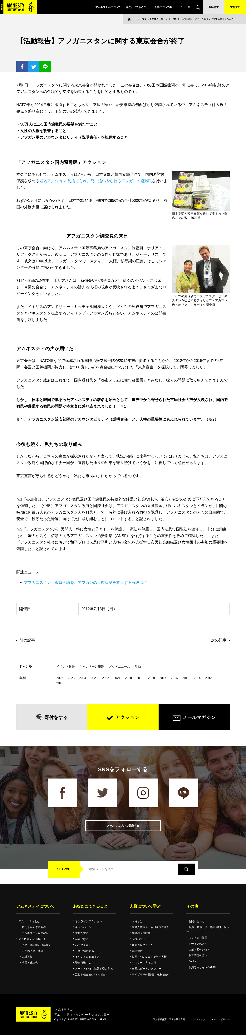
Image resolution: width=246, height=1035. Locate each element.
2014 (197, 678)
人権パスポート (141, 939)
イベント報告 (65, 666)
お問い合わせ (197, 921)
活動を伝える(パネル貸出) (90, 974)
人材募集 (27, 956)
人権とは (137, 921)
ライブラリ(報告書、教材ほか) (150, 974)
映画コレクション (142, 944)
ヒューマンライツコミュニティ (151, 19)
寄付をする (56, 717)
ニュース (185, 7)
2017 (162, 678)
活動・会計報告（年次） (36, 944)
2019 (139, 678)
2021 (117, 678)
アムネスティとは (29, 921)
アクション (127, 717)
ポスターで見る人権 (144, 962)
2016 (174, 678)
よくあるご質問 (198, 937)
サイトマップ (198, 1019)
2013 (208, 678)
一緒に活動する (84, 950)
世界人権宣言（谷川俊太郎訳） (151, 927)
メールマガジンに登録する (123, 825)
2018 (151, 678)
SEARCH (63, 869)
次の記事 (218, 640)
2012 (59, 683)
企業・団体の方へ (199, 949)
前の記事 (27, 640)
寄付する (235, 7)
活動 (174, 19)
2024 (82, 678)
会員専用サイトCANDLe (203, 967)
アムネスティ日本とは (31, 939)
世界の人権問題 (141, 933)
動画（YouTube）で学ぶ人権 (149, 956)
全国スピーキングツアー (146, 968)
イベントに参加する (87, 956)
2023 (94, 678)
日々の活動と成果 (32, 950)
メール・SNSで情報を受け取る (94, 968)
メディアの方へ (198, 943)
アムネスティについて (107, 7)
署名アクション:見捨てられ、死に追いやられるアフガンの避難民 (95, 181)
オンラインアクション (88, 921)
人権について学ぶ (164, 7)
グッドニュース (119, 666)
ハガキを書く (83, 944)
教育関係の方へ (198, 955)
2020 (128, 678)
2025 (71, 678)
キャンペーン (83, 927)
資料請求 (214, 7)
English (193, 961)
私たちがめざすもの (34, 927)
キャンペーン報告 (91, 666)
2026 (59, 678)
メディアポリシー (220, 1019)
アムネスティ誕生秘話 (35, 933)
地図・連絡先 (30, 962)
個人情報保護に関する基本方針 (169, 1019)
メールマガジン (199, 717)
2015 (185, 678)
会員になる (82, 939)
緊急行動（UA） (85, 962)
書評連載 (137, 950)
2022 (105, 678)
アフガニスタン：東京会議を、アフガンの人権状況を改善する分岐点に (85, 582)
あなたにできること (137, 7)
